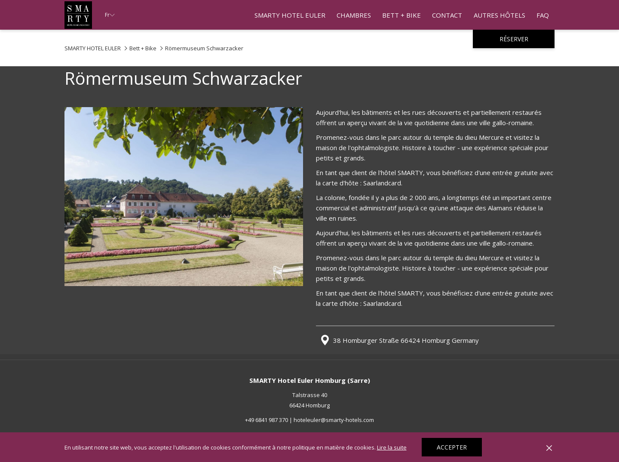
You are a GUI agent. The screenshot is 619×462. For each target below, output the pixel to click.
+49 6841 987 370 (266, 420)
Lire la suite (392, 447)
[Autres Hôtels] (499, 15)
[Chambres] (354, 15)
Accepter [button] (452, 447)
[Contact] (447, 15)
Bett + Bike (142, 48)
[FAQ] (543, 15)
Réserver (513, 39)
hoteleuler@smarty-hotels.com (334, 420)
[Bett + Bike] (401, 15)
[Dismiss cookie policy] (549, 447)
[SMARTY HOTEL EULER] (290, 15)
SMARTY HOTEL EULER (92, 48)
